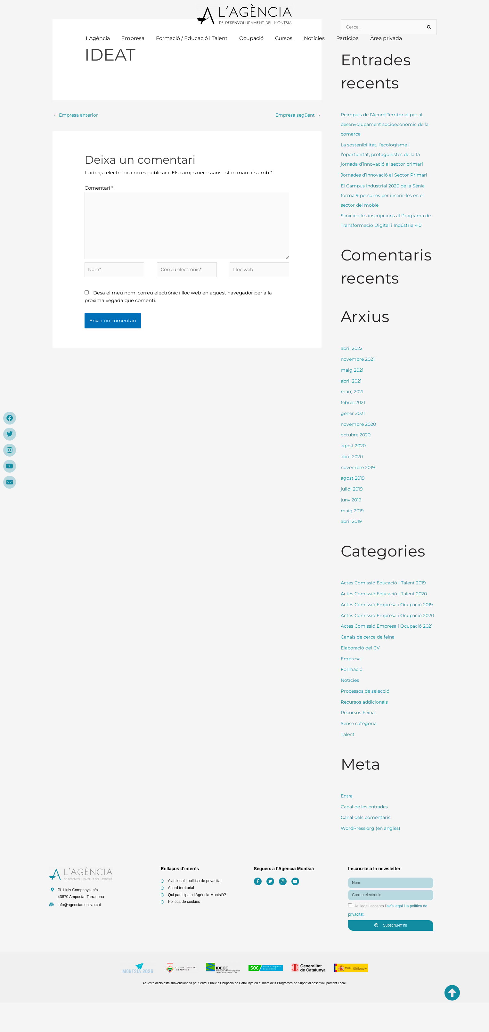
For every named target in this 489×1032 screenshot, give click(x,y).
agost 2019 (353, 478)
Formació (352, 699)
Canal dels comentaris (367, 847)
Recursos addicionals (365, 731)
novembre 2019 (359, 468)
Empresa (132, 38)
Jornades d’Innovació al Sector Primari (386, 175)
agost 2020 (354, 446)
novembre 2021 (359, 360)
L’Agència (98, 38)
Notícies (314, 38)
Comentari (99, 189)
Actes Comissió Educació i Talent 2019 (385, 583)
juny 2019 (352, 500)
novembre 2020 (360, 424)
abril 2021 (352, 381)
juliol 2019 (352, 489)
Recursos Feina (359, 742)
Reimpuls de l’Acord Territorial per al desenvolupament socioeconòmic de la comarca (387, 124)
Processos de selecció (366, 720)
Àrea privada (386, 38)
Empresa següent (297, 115)
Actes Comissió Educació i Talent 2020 (386, 594)
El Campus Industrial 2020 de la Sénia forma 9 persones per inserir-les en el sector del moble (386, 195)
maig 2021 (353, 370)
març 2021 (353, 392)
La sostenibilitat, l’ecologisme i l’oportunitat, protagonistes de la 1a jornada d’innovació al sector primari (384, 155)
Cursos (283, 38)
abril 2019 (352, 522)
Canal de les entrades (366, 836)
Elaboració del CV (361, 677)
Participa (347, 38)
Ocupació (251, 38)
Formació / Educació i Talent (192, 38)
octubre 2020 (357, 435)
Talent (348, 763)
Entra (347, 825)
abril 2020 (353, 457)
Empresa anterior (77, 115)
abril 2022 (352, 349)
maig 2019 (353, 511)
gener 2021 (354, 413)
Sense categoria (360, 753)
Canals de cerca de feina (370, 666)
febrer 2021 (354, 403)
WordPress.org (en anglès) (372, 857)
